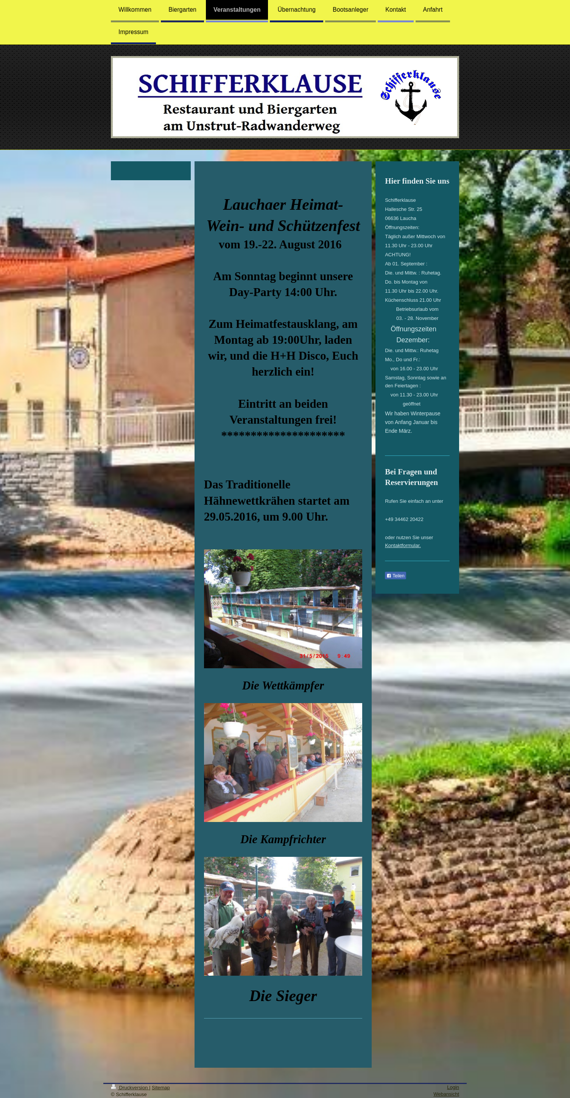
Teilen (395, 576)
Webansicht (446, 1094)
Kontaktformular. (403, 545)
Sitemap (161, 1087)
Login (453, 1087)
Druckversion (130, 1087)
